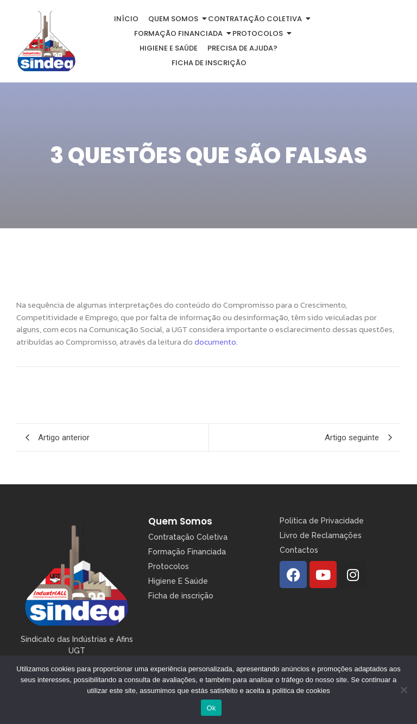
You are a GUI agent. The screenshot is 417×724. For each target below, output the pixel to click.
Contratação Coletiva (257, 19)
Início (126, 19)
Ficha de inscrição (209, 63)
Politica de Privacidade (322, 520)
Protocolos (259, 33)
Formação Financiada (180, 33)
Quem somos (175, 19)
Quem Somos (180, 521)
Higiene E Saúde (178, 581)
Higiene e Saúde (169, 48)
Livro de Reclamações (321, 535)
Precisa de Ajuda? (242, 48)
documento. (216, 341)
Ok (211, 708)
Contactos (299, 550)
